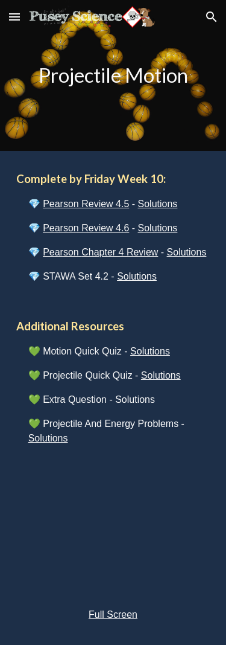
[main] (113, 75)
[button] (14, 16)
